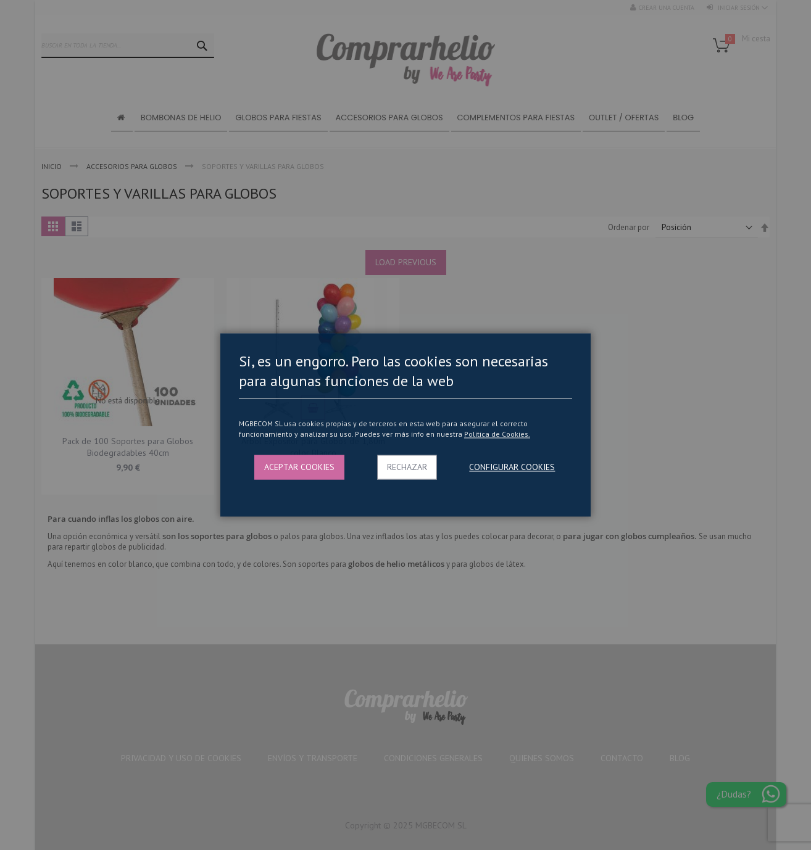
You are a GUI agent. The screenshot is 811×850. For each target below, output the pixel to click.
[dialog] (405, 425)
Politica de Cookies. (497, 434)
